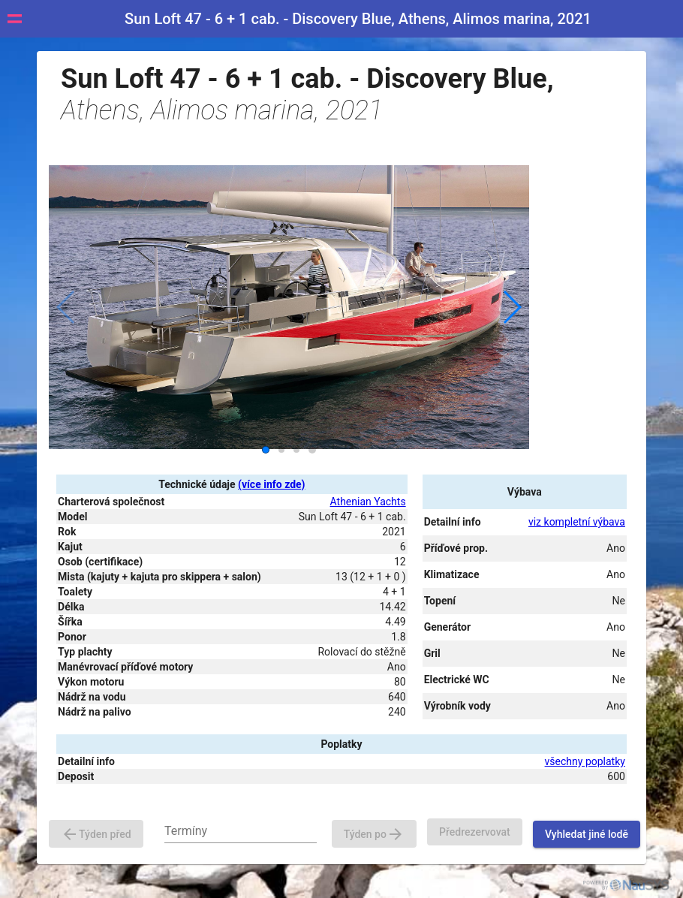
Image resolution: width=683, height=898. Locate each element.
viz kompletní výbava (576, 522)
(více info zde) (271, 484)
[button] (511, 307)
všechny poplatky (585, 761)
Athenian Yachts (368, 502)
